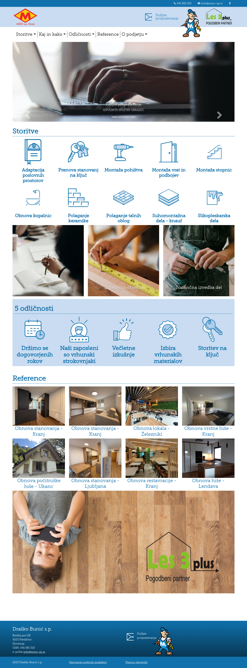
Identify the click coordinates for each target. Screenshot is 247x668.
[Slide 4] (132, 117)
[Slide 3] (126, 117)
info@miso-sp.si (212, 3)
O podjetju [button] (133, 34)
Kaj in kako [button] (50, 34)
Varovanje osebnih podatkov (88, 662)
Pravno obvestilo (137, 662)
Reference (108, 34)
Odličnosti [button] (80, 34)
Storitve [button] (24, 34)
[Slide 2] (120, 117)
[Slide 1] (114, 117)
